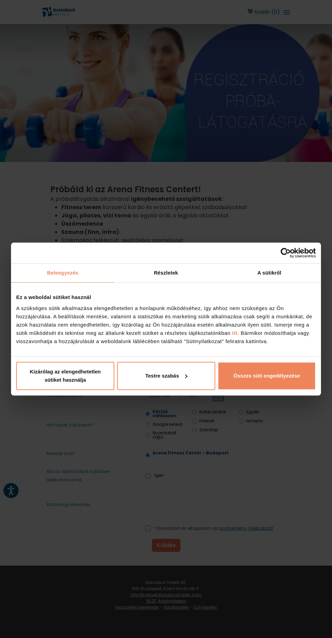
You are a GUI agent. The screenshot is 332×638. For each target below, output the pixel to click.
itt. (234, 333)
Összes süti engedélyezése (267, 376)
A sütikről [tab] (269, 273)
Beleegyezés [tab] (62, 273)
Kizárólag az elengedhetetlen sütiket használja (65, 376)
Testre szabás (166, 376)
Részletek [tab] (166, 273)
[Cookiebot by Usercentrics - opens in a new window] (286, 253)
